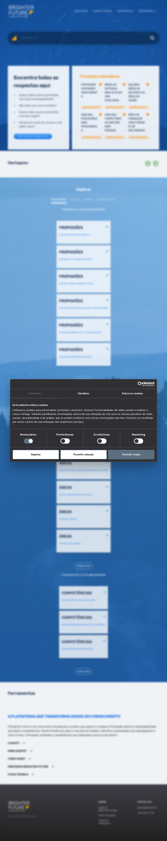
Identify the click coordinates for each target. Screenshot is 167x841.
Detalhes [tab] (83, 393)
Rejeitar (36, 454)
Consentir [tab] (34, 393)
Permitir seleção (83, 454)
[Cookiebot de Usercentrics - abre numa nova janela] (140, 384)
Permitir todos (131, 454)
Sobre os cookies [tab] (132, 393)
